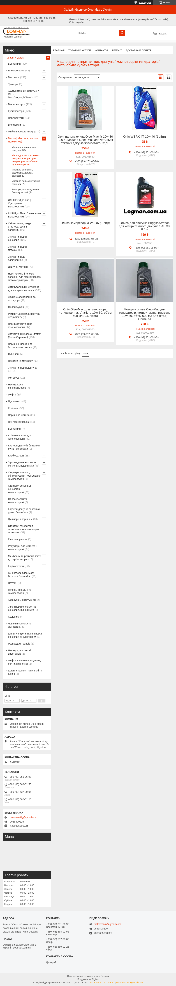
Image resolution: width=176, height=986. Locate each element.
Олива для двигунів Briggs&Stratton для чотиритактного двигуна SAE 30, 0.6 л (144, 226)
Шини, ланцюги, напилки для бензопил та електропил (25, 635)
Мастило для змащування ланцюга (26, 182)
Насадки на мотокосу (20, 360)
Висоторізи (14, 124)
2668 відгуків (145, 2)
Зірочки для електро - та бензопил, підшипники (22, 464)
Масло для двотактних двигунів (24, 148)
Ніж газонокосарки (18, 421)
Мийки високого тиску (20, 131)
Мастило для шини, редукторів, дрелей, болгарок (22, 172)
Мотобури (14, 377)
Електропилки (16, 70)
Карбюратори (16, 455)
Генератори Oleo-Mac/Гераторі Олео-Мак (21, 575)
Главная (58, 50)
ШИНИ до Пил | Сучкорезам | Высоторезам (25, 215)
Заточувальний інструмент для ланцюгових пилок (23, 288)
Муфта (12, 394)
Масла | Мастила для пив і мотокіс (23, 140)
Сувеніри (13, 354)
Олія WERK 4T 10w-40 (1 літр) (144, 136)
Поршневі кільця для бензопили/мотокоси (20, 346)
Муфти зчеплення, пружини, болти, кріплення (24, 662)
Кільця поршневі (17, 539)
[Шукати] (122, 33)
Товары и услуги (79, 50)
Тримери (13, 84)
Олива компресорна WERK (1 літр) (85, 223)
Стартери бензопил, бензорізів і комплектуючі (19, 489)
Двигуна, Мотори (18, 266)
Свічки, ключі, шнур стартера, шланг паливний (19, 226)
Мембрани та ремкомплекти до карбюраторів (24, 558)
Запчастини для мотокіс (17, 248)
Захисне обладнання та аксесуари (22, 299)
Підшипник (14, 401)
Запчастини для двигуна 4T (22, 369)
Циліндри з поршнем (20, 519)
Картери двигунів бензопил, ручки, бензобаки (24, 447)
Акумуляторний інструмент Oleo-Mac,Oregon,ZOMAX (23, 94)
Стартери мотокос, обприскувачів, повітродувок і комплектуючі (25, 475)
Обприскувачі (16, 307)
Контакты (101, 50)
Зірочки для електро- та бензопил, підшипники (22, 608)
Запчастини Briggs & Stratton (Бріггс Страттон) (24, 335)
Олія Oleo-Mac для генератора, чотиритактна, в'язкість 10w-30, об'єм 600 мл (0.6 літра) (85, 313)
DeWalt (12, 583)
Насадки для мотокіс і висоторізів (20, 652)
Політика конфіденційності (129, 982)
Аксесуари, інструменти (22, 599)
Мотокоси (13, 77)
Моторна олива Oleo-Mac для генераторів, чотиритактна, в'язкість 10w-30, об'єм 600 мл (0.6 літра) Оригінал (144, 314)
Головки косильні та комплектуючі (19, 591)
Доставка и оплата (138, 50)
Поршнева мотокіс (18, 415)
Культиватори (16, 111)
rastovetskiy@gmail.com (23, 817)
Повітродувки (16, 117)
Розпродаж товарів (19, 643)
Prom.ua (105, 976)
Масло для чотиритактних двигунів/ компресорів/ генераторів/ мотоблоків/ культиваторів (26, 160)
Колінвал (13, 408)
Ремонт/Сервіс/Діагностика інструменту (24, 315)
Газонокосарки (16, 104)
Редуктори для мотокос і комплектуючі (22, 548)
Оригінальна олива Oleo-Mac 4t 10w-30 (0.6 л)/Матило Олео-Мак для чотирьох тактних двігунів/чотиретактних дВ (85, 140)
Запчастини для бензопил (17, 238)
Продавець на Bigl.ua (88, 979)
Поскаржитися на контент (101, 982)
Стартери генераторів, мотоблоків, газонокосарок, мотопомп (24, 529)
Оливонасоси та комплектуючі (17, 501)
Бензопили (14, 63)
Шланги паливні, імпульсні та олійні (25, 672)
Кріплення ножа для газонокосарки (19, 437)
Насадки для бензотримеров (17, 386)
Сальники (13, 616)
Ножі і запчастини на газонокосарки (20, 325)
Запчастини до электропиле (16, 258)
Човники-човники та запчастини (19, 625)
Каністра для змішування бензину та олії (25, 191)
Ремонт (117, 50)
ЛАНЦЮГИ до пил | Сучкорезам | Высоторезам (19, 203)
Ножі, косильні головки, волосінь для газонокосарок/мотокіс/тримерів (24, 277)
